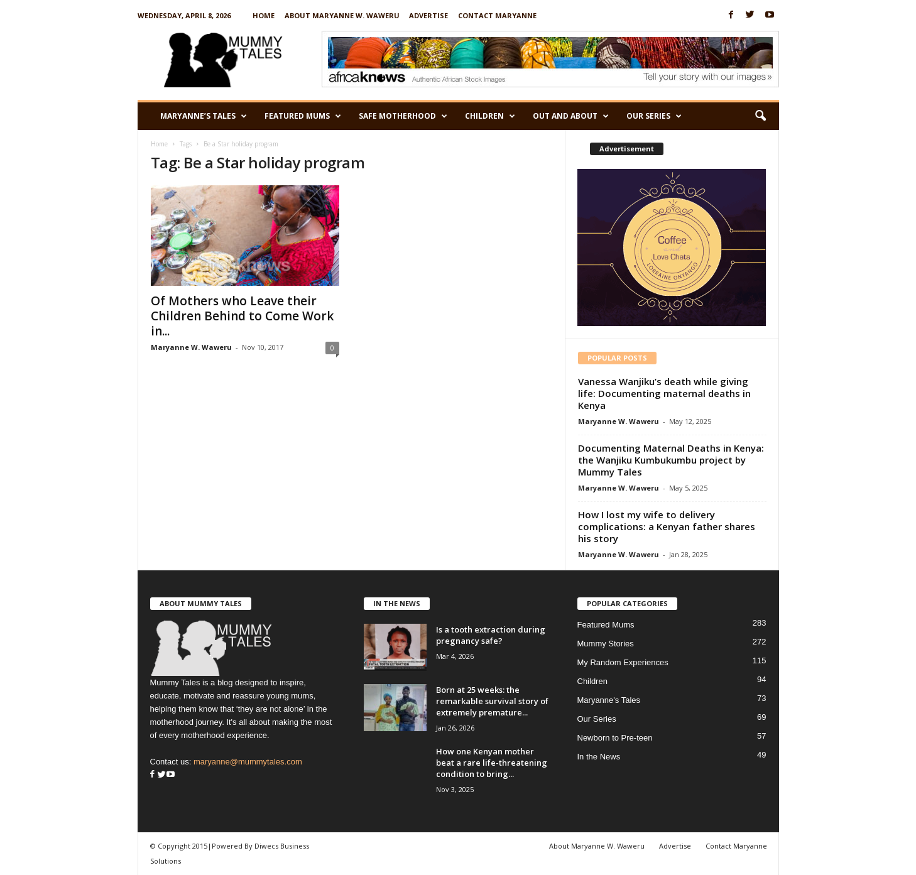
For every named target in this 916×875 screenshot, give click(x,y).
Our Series (654, 116)
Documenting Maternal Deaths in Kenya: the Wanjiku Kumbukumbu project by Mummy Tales (671, 460)
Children (490, 116)
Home (264, 15)
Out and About (571, 116)
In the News (599, 756)
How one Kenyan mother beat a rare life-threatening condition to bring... (491, 763)
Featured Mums (302, 116)
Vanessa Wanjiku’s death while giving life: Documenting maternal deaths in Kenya (664, 393)
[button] (760, 116)
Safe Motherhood (403, 116)
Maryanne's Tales (609, 700)
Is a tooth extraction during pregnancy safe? (490, 635)
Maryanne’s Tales (203, 116)
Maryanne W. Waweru (191, 347)
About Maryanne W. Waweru (342, 15)
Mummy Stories (605, 643)
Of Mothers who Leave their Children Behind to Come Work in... (242, 316)
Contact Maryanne (497, 15)
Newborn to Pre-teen (615, 737)
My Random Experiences (622, 662)
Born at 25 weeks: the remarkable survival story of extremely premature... (492, 701)
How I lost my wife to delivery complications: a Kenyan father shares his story (666, 526)
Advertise (428, 15)
